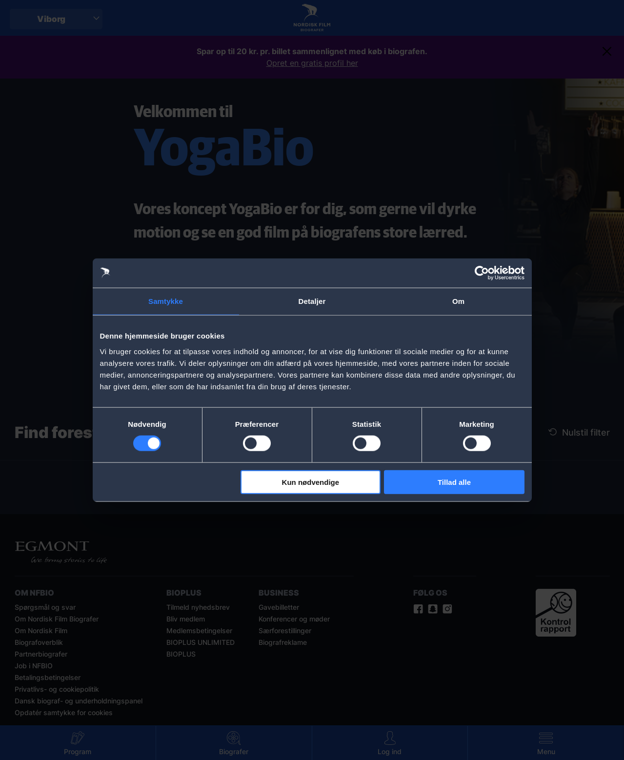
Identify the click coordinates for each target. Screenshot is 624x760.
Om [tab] (458, 301)
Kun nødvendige (311, 482)
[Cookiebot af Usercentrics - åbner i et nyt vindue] (481, 273)
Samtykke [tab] (165, 301)
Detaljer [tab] (312, 301)
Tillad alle (454, 482)
